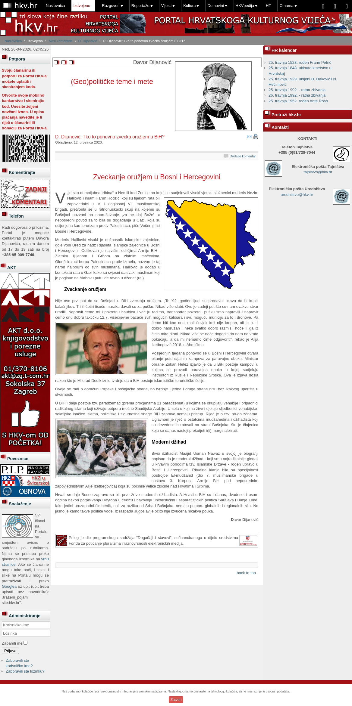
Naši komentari (60, 41)
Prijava (10, 651)
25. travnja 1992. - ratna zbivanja (297, 90)
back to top (246, 573)
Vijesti (166, 5)
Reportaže (140, 5)
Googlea (9, 586)
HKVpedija (245, 5)
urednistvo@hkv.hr (297, 194)
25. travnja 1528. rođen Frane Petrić (300, 62)
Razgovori (111, 5)
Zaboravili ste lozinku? (25, 671)
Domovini (215, 5)
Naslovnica (55, 5)
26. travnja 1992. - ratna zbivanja (297, 95)
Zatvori (176, 700)
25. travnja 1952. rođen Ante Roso (298, 101)
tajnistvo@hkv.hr (317, 172)
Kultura (189, 5)
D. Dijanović (87, 41)
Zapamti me (12, 643)
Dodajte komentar (243, 156)
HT (268, 5)
